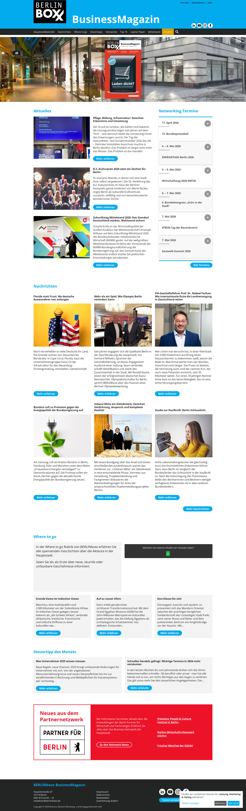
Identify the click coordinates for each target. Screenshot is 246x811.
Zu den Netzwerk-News (114, 744)
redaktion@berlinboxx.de (47, 800)
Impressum (102, 791)
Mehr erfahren (105, 158)
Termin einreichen (172, 800)
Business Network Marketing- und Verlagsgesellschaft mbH (76, 806)
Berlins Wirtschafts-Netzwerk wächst (175, 733)
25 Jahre (168, 33)
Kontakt (184, 2)
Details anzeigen (190, 803)
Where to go (80, 33)
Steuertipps (96, 33)
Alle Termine (201, 265)
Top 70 (123, 33)
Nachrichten (64, 33)
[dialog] (211, 799)
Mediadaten (198, 2)
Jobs (210, 2)
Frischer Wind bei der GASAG (175, 745)
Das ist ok (233, 803)
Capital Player (137, 33)
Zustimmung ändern (107, 800)
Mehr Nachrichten (197, 509)
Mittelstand (154, 33)
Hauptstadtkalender (44, 33)
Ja (168, 553)
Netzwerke (111, 33)
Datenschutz (103, 794)
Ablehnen (220, 803)
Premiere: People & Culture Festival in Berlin (174, 720)
